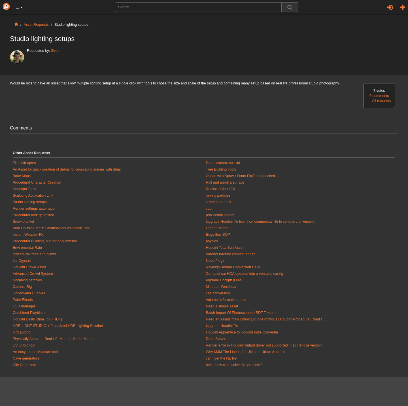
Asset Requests (36, 25)
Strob (55, 51)
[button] (19, 7)
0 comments (379, 96)
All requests (379, 101)
